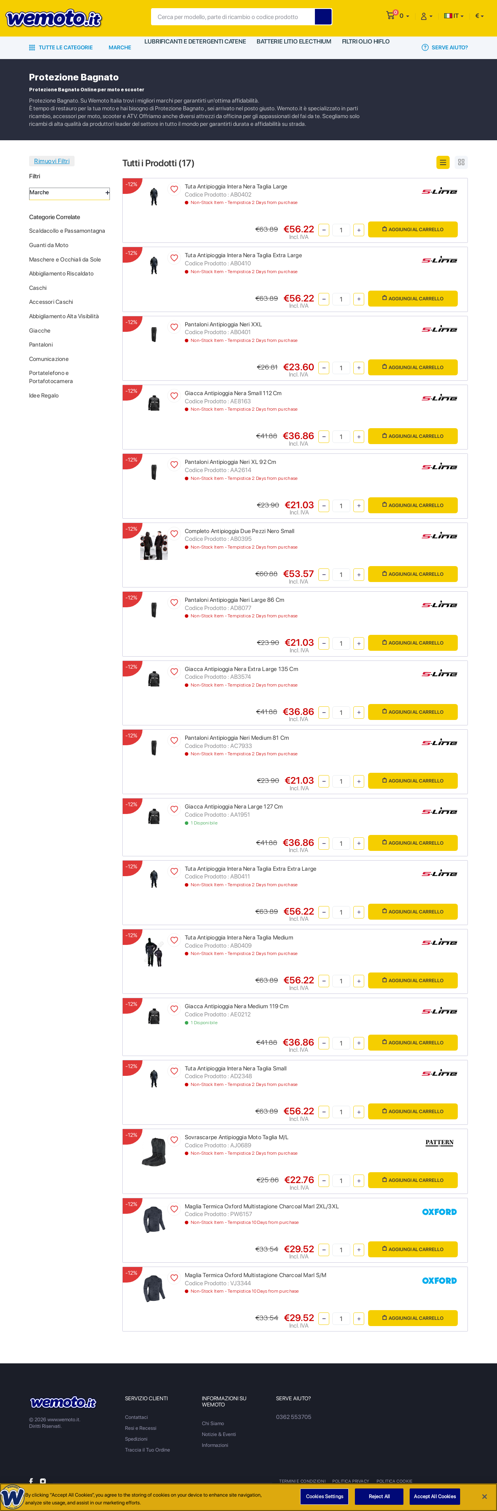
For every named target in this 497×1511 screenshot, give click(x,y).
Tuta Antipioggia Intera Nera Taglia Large (236, 186)
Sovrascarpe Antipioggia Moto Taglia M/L (236, 1137)
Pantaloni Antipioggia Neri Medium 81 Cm (237, 737)
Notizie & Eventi (219, 1434)
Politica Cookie (392, 1481)
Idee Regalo (44, 395)
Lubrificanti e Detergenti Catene (194, 47)
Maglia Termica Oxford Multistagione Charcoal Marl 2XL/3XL (262, 1206)
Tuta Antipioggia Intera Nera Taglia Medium (239, 937)
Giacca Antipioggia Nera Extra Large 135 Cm (241, 669)
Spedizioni (136, 1439)
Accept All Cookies (434, 1496)
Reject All (379, 1496)
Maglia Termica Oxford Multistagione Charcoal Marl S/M (255, 1275)
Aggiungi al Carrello (412, 229)
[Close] (484, 1496)
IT (451, 15)
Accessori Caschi (51, 301)
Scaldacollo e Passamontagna (67, 230)
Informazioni (215, 1445)
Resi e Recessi (140, 1428)
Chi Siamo (213, 1423)
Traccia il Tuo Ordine (147, 1450)
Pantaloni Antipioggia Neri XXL (223, 324)
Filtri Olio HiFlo (367, 47)
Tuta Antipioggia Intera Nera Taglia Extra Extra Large (250, 868)
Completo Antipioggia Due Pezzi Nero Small (240, 531)
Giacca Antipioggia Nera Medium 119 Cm (236, 1006)
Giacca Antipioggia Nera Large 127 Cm (234, 806)
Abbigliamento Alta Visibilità (64, 316)
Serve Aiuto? (445, 47)
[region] (248, 1497)
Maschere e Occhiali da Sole (65, 259)
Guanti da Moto (48, 245)
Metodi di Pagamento (441, 1481)
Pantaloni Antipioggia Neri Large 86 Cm (234, 599)
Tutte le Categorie (61, 47)
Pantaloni (41, 344)
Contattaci (136, 1417)
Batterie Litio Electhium (293, 47)
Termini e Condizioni (302, 1481)
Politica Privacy (350, 1481)
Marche (120, 47)
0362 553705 (292, 1417)
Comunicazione (49, 359)
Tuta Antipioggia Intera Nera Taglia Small (236, 1068)
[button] (404, 15)
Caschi (38, 287)
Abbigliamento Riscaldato (61, 273)
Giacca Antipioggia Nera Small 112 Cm (233, 393)
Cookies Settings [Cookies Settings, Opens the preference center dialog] (324, 1496)
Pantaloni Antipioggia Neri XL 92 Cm (230, 461)
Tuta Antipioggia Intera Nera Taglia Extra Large (243, 255)
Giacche (39, 330)
